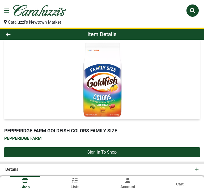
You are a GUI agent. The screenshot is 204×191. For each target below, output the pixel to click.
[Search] (192, 11)
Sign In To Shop (102, 152)
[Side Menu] (6, 10)
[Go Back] (28, 34)
